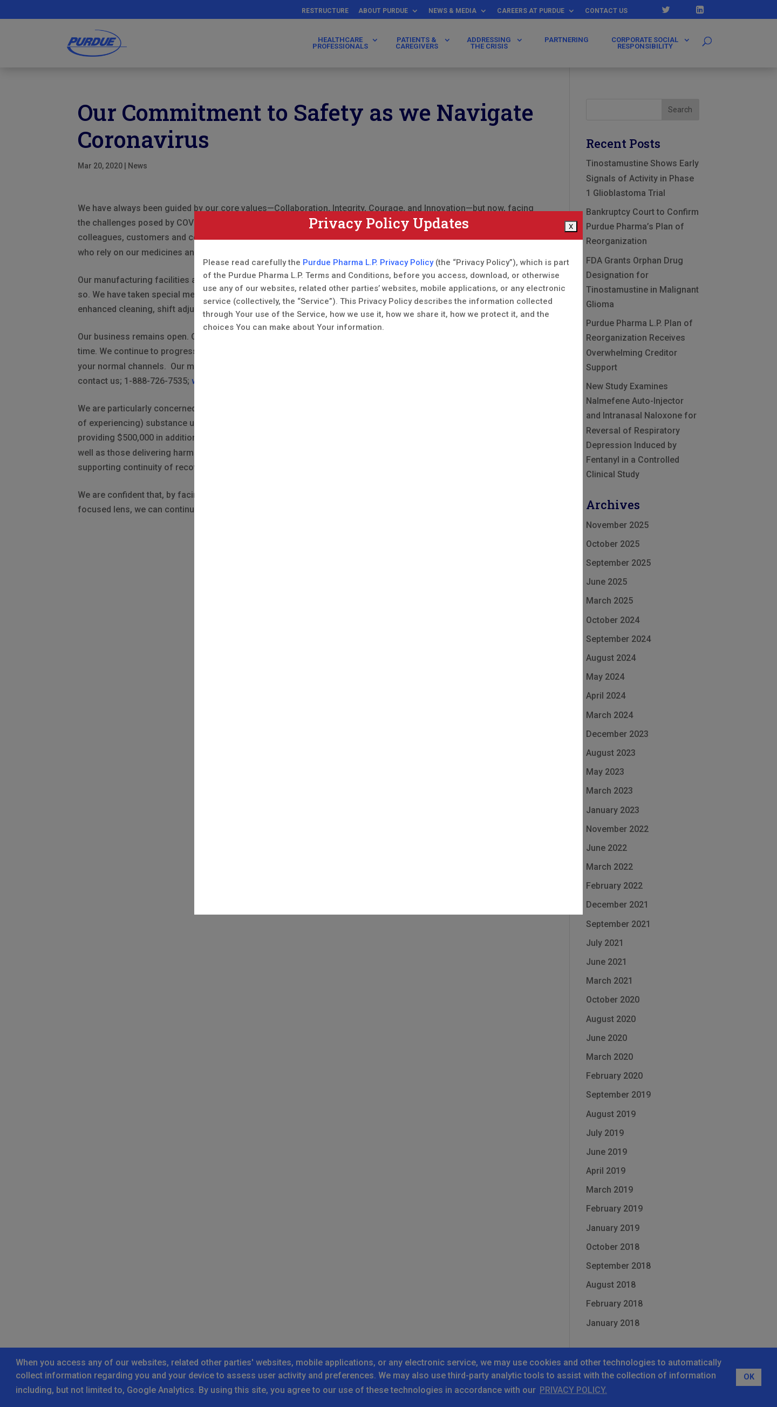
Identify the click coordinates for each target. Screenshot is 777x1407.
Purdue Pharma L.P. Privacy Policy (368, 262)
